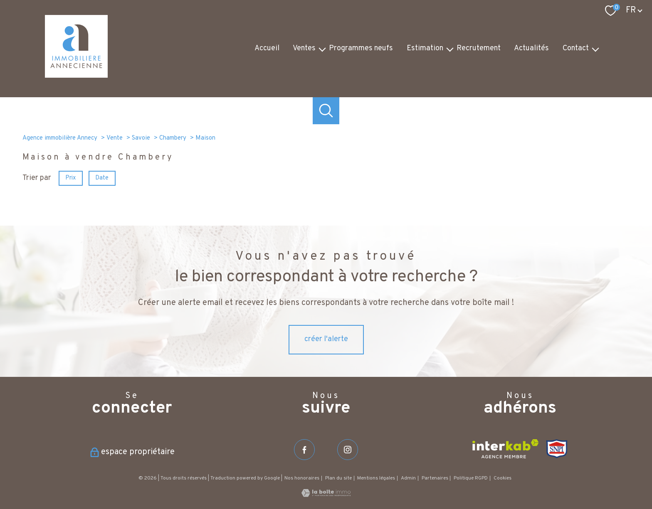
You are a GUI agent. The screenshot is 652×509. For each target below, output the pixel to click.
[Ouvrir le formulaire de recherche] (326, 110)
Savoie (141, 138)
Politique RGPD (471, 478)
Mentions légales (376, 478)
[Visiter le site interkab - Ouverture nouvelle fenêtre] (505, 448)
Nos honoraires (301, 478)
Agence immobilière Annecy (59, 138)
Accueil (266, 48)
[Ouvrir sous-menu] (322, 49)
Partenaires (435, 478)
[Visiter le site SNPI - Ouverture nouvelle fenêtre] (557, 448)
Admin (408, 478)
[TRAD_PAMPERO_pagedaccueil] (76, 76)
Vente (114, 138)
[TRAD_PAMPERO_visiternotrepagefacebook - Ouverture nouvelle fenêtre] (304, 449)
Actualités (531, 48)
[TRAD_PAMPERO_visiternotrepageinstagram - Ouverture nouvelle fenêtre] (347, 449)
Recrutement (479, 48)
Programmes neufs (361, 48)
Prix (70, 178)
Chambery (172, 138)
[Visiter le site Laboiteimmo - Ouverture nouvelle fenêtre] (326, 495)
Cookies (502, 479)
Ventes (304, 48)
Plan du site (338, 478)
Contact (576, 48)
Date (102, 178)
